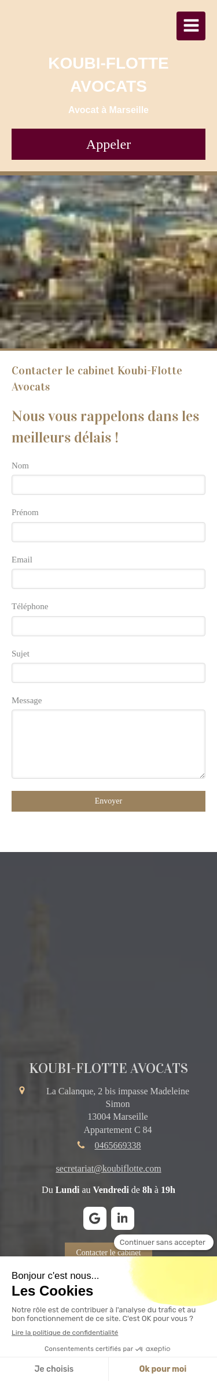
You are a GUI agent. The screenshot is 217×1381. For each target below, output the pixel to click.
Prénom (25, 512)
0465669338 (118, 1145)
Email (22, 559)
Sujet (21, 653)
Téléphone (30, 606)
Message (27, 700)
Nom (20, 465)
